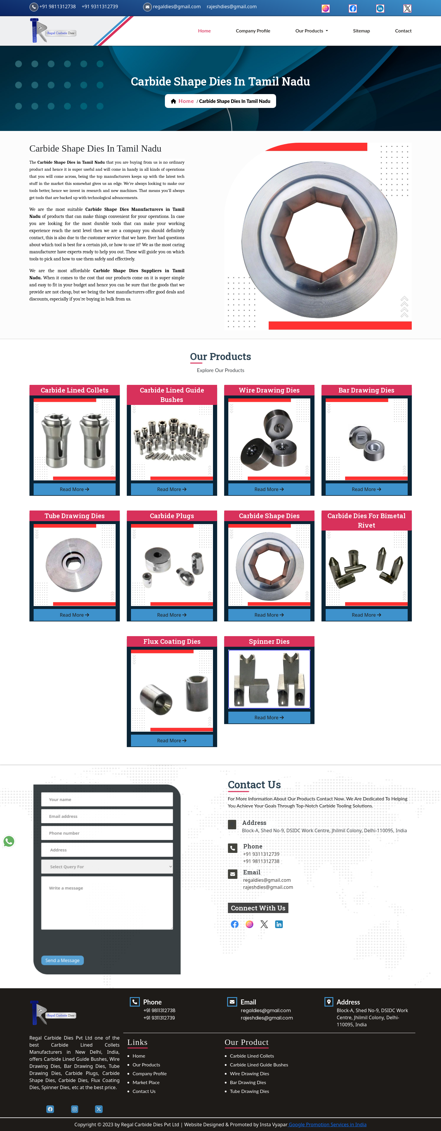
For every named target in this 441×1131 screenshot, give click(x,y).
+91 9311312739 (100, 6)
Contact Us (144, 1091)
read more (74, 489)
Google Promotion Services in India (327, 1124)
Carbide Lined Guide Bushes (259, 1064)
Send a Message (78, 931)
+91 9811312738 (58, 6)
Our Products (146, 1064)
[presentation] (92, 920)
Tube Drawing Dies (249, 1091)
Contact (403, 30)
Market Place (146, 1082)
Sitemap (361, 30)
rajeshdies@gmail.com (232, 6)
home (204, 30)
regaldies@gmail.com (177, 6)
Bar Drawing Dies (248, 1082)
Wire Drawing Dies (249, 1073)
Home (139, 1055)
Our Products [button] (310, 30)
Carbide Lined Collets (252, 1055)
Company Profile (253, 30)
